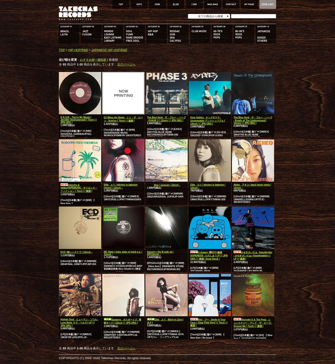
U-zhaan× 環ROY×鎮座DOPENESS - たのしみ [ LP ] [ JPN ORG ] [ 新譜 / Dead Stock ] (209, 255)
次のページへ (126, 64)
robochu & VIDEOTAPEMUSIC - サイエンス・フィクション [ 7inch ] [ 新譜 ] (78, 188)
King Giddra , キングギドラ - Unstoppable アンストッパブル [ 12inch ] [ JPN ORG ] (207, 120)
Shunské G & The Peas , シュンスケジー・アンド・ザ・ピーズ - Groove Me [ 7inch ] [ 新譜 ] (253, 322)
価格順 (101, 59)
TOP (62, 50)
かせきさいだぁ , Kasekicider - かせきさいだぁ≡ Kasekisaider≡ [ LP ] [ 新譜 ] (253, 255)
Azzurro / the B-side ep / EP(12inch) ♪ (160, 253)
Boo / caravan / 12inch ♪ (163, 185)
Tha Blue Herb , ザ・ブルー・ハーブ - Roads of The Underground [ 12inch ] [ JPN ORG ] (253, 120)
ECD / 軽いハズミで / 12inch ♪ (76, 252)
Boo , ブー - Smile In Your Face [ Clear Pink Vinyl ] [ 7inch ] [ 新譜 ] (209, 322)
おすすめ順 (87, 59)
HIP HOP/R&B (78, 50)
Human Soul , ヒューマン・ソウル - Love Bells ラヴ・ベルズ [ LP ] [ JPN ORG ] (79, 322)
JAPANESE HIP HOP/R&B (109, 50)
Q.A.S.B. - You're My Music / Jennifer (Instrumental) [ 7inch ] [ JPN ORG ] (78, 120)
